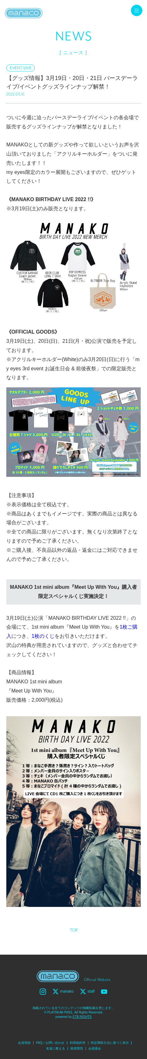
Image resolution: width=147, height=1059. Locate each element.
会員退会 (94, 1048)
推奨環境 (76, 1048)
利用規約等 (77, 1042)
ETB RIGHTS (82, 1017)
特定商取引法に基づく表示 (110, 1042)
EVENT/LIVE (21, 68)
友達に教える (55, 1048)
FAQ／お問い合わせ (50, 1042)
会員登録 (24, 1042)
